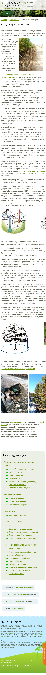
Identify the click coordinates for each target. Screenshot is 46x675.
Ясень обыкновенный (17, 485)
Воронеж (41, 6)
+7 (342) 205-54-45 (12, 6)
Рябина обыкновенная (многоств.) (22, 482)
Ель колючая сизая (16, 574)
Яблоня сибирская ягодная (19, 488)
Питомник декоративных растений (20, 545)
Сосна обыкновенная (17, 501)
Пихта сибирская (15, 561)
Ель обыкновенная (16, 498)
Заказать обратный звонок (12, 8)
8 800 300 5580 (12, 3)
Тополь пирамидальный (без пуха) (22, 552)
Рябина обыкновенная (18, 564)
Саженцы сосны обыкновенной (21, 529)
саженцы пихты (17, 608)
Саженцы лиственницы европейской (23, 538)
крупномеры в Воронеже (23, 587)
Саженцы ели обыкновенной (20, 535)
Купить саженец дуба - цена (15, 594)
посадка (10, 633)
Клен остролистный (16, 475)
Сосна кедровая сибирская (19, 570)
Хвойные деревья (12, 494)
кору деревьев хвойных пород (32, 171)
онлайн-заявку (15, 422)
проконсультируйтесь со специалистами (18, 369)
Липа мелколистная (17, 478)
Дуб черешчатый (15, 472)
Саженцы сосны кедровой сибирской (23, 532)
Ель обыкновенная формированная (23, 567)
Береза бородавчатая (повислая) (22, 469)
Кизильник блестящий (17, 515)
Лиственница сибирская (18, 505)
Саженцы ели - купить (12, 601)
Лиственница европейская (19, 558)
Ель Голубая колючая (17, 555)
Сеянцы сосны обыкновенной (20, 526)
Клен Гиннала (14, 549)
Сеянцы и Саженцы (13, 522)
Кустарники (9, 511)
